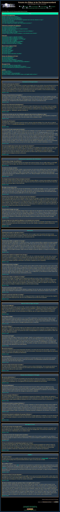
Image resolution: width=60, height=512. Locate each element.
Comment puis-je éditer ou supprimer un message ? (13, 38)
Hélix (36, 507)
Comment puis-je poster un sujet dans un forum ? (12, 36)
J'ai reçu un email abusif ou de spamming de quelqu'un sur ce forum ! (16, 67)
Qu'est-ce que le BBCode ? (7, 47)
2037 (18, 465)
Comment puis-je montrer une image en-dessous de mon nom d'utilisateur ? (18, 31)
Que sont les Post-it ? (6, 52)
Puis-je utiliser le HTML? (7, 48)
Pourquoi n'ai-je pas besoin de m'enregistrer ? (11, 17)
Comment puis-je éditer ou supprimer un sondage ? (12, 41)
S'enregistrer (52, 6)
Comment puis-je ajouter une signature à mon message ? (14, 39)
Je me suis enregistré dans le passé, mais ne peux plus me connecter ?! (17, 23)
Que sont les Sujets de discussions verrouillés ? (12, 53)
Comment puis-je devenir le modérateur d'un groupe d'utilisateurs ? (16, 61)
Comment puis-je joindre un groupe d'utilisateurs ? (12, 60)
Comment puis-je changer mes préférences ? (11, 26)
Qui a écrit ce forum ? (6, 71)
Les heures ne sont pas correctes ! (9, 27)
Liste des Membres (33, 6)
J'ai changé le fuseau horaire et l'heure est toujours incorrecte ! (15, 28)
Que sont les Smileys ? (7, 49)
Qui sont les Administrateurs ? (8, 57)
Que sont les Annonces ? (7, 51)
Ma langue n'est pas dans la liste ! (9, 30)
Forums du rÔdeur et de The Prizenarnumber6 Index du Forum (14, 11)
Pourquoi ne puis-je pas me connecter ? (10, 16)
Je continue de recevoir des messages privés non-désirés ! (14, 66)
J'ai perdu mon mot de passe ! (8, 20)
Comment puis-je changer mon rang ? (10, 32)
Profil (23, 8)
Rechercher (26, 6)
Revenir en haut (5, 92)
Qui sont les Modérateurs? (7, 58)
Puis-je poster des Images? (7, 50)
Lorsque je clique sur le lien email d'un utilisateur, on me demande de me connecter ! (19, 33)
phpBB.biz (4, 467)
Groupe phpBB (45, 458)
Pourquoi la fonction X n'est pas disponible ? (11, 73)
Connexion (49, 8)
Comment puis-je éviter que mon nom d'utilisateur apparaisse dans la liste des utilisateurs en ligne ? (22, 19)
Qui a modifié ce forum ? (7, 72)
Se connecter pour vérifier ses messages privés (36, 8)
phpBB (28, 506)
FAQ (20, 6)
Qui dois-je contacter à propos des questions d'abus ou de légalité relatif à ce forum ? (19, 74)
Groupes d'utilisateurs (43, 6)
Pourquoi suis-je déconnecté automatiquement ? (12, 18)
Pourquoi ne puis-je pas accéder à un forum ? (11, 42)
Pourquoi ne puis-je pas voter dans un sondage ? (12, 43)
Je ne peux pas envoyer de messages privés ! (11, 65)
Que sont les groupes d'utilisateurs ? (9, 59)
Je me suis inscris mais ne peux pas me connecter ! (12, 22)
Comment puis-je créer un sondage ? (9, 40)
